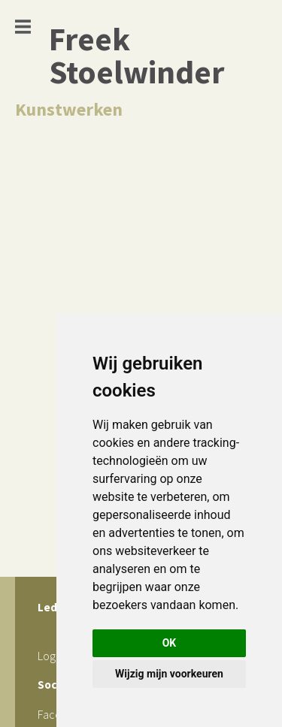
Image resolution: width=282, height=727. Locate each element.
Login (51, 655)
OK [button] (169, 643)
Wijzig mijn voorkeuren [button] (169, 674)
